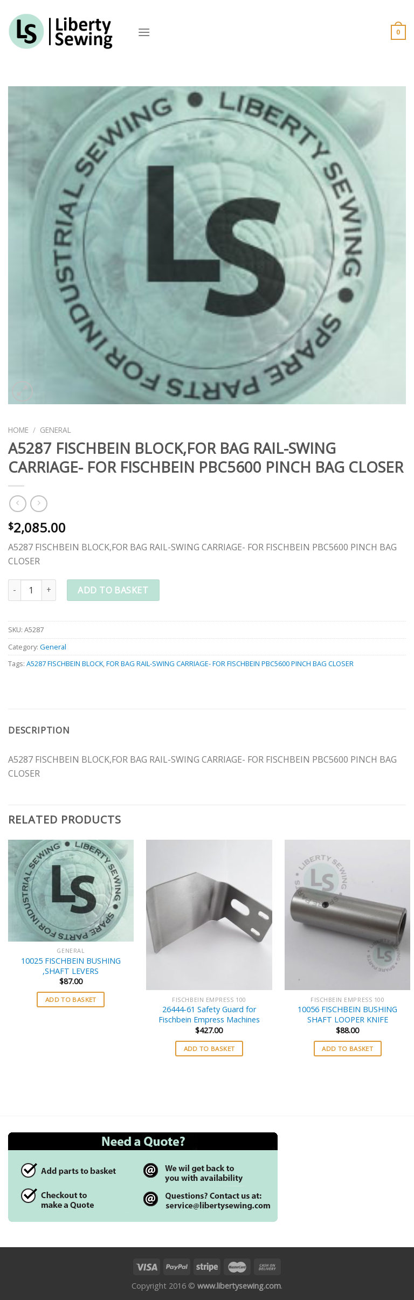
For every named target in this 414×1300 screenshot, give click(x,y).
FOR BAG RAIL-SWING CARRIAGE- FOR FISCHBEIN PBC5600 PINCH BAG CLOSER (230, 663)
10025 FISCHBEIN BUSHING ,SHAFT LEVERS (71, 966)
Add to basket (113, 590)
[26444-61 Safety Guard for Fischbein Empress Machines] (209, 915)
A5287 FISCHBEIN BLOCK (64, 663)
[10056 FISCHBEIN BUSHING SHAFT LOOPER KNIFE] (347, 915)
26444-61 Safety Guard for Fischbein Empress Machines (209, 1015)
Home (18, 430)
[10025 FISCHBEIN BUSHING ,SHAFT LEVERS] (71, 891)
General (55, 430)
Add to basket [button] (70, 999)
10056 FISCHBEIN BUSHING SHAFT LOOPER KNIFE (347, 1015)
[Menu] (143, 32)
